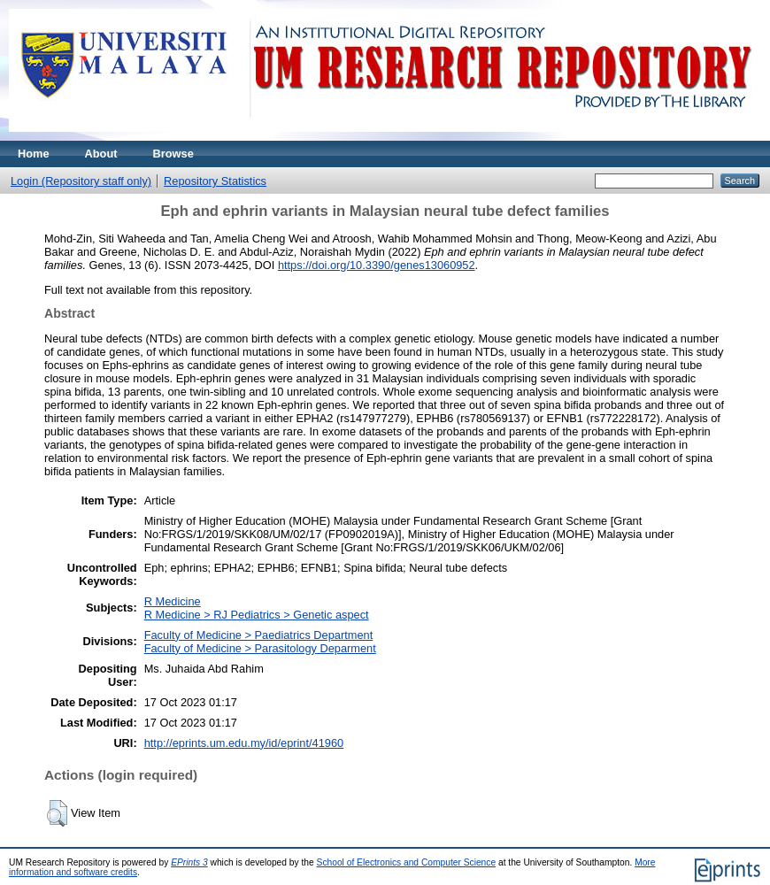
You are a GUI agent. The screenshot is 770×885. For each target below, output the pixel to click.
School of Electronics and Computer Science (407, 862)
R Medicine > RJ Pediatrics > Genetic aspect (256, 614)
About (101, 153)
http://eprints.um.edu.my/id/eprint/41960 (244, 743)
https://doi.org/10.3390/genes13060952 (376, 265)
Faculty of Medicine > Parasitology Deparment (260, 648)
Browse (173, 153)
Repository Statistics (215, 181)
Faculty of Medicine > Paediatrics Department (258, 635)
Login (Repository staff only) (81, 181)
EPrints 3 (189, 862)
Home (34, 153)
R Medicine (172, 601)
